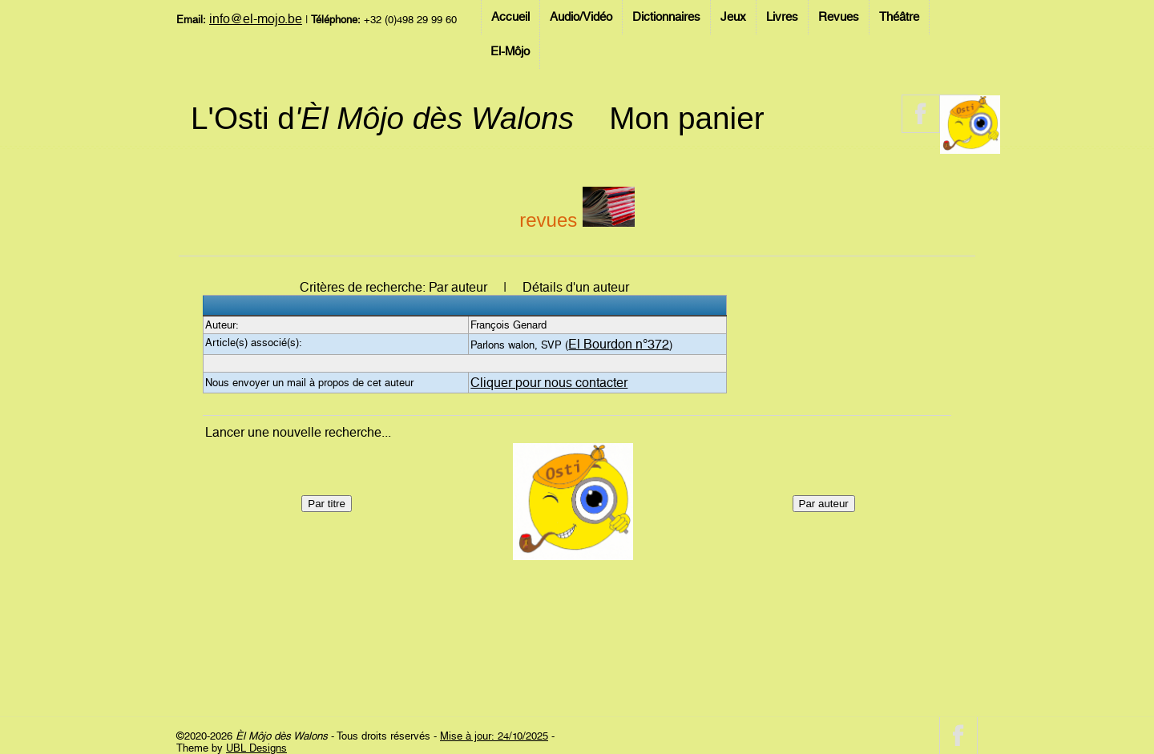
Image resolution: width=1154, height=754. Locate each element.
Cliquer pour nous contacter (548, 382)
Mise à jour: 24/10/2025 (494, 736)
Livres (782, 17)
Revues (838, 17)
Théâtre (899, 17)
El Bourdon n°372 (618, 344)
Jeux (733, 17)
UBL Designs (256, 748)
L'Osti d (382, 118)
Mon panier (686, 118)
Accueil (510, 17)
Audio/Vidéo (581, 17)
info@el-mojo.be (255, 18)
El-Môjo (510, 51)
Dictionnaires (666, 17)
